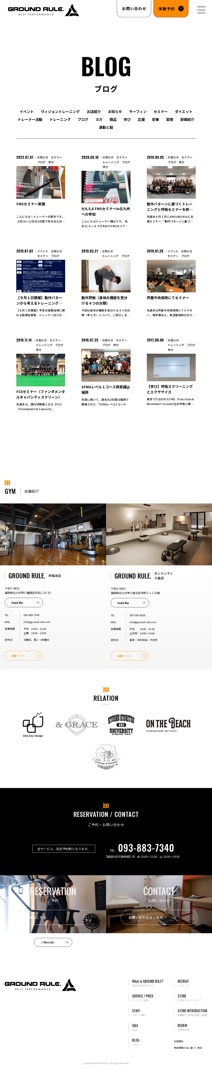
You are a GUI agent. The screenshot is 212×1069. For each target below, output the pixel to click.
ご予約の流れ (48, 942)
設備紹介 (187, 119)
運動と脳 (106, 127)
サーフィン (138, 111)
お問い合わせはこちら (145, 917)
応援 (141, 119)
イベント (27, 111)
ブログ (83, 119)
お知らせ (115, 111)
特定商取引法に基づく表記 (188, 1047)
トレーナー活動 (30, 119)
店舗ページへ (18, 655)
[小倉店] (203, 1015)
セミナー (161, 111)
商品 (113, 119)
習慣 (169, 119)
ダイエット (184, 111)
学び (127, 119)
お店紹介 (94, 111)
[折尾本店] (193, 1015)
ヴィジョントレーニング (60, 111)
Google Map (17, 602)
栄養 (155, 119)
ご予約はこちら (34, 917)
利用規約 (178, 1041)
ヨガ (98, 119)
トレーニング (60, 119)
